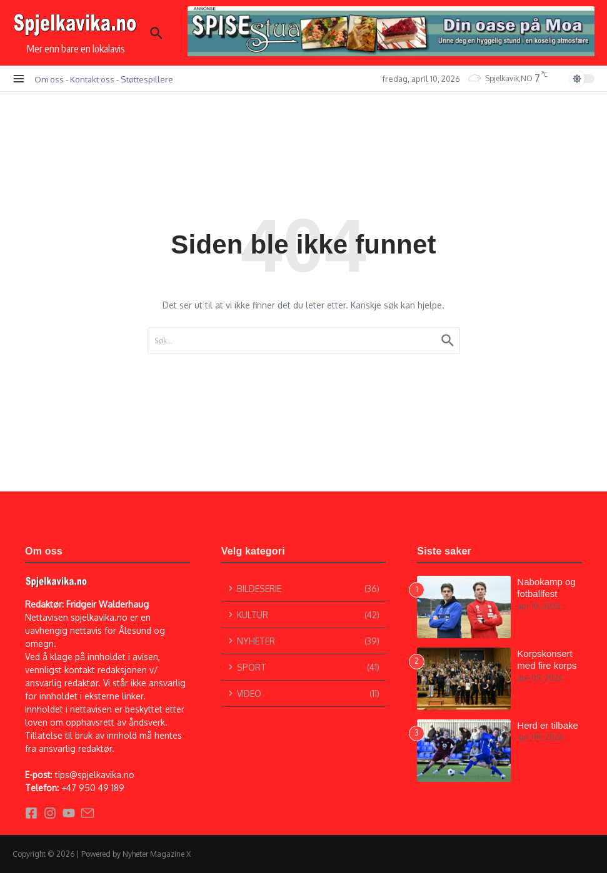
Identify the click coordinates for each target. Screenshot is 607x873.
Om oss (49, 79)
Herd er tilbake (547, 725)
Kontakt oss (92, 79)
